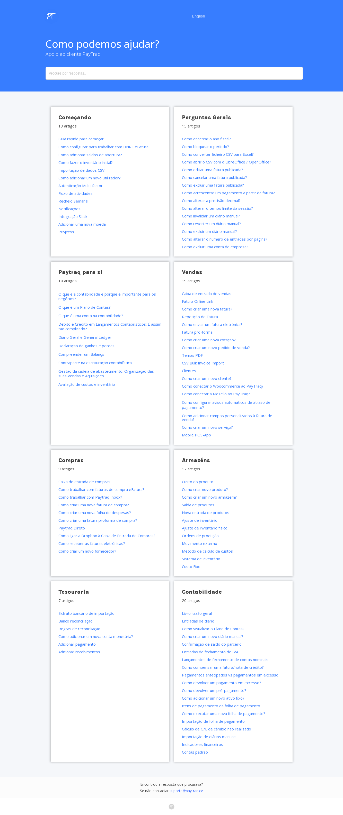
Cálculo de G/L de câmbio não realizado (216, 728)
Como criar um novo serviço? (207, 427)
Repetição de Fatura (200, 316)
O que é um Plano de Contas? (84, 307)
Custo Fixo (191, 566)
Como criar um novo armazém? (209, 497)
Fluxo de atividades (75, 193)
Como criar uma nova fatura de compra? (93, 504)
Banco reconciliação (75, 621)
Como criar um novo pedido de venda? (216, 347)
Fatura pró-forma (197, 332)
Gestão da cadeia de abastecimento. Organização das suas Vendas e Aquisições (106, 373)
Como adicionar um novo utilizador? (89, 177)
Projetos (66, 231)
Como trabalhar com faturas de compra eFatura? (101, 489)
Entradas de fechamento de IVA (210, 651)
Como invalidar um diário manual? (211, 215)
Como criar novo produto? (205, 489)
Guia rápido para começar (81, 138)
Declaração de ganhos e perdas (86, 345)
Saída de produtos (198, 504)
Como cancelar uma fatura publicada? (214, 177)
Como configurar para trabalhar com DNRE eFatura (103, 146)
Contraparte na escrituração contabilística (95, 362)
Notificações (69, 208)
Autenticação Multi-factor (80, 185)
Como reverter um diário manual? (211, 223)
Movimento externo (199, 543)
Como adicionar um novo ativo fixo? (213, 698)
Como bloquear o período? (205, 146)
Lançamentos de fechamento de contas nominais (225, 659)
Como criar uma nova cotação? (209, 339)
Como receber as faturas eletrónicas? (91, 543)
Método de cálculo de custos (207, 551)
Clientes (189, 370)
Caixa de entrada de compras (84, 481)
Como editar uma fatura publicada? (212, 169)
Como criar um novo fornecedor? (87, 551)
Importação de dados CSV (81, 170)
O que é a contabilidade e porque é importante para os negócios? (107, 296)
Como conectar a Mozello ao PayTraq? (216, 393)
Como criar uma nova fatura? (207, 309)
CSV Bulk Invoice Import (203, 362)
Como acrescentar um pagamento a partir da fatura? (228, 192)
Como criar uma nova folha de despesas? (94, 512)
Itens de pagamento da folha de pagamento (221, 705)
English (198, 16)
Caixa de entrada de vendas (206, 293)
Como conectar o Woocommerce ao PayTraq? (222, 386)
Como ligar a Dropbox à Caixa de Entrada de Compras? (106, 535)
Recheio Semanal (73, 201)
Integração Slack (72, 216)
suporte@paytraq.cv (186, 790)
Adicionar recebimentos (79, 651)
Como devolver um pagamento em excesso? (221, 682)
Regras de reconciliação (79, 628)
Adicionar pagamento (77, 644)
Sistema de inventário (201, 558)
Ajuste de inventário (199, 520)
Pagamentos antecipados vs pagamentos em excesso (230, 674)
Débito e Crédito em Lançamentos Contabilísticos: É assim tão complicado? (109, 326)
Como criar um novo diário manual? (212, 636)
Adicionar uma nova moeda (82, 224)
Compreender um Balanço (81, 354)
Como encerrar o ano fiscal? (206, 138)
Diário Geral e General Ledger (84, 337)
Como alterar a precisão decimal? (211, 200)
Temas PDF (192, 355)
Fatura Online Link (197, 301)
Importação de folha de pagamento (213, 721)
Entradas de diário (198, 621)
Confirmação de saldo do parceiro (212, 644)
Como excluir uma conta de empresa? (215, 246)
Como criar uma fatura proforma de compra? (97, 520)
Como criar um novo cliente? (207, 378)
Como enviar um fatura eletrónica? (212, 324)
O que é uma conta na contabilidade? (90, 315)
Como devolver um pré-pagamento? (214, 690)
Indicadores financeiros (202, 744)
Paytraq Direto (71, 527)
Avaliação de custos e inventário (86, 384)
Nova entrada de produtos (205, 512)
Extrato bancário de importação (86, 613)
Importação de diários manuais (209, 736)
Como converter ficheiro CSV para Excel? (218, 154)
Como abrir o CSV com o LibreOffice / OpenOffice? (226, 161)
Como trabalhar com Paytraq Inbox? (90, 497)
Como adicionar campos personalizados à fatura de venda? (227, 417)
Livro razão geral (197, 613)
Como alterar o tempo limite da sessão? (217, 208)
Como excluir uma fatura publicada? (213, 185)
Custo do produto (197, 481)
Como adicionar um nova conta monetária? (95, 636)
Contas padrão (195, 752)
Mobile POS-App (196, 434)
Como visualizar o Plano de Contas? (213, 628)
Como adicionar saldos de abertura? (90, 154)
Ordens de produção (200, 535)
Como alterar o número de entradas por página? (224, 239)
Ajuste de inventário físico (204, 527)
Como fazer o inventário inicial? (85, 162)
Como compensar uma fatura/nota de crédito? (223, 667)
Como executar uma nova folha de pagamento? (223, 713)
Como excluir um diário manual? (209, 231)
